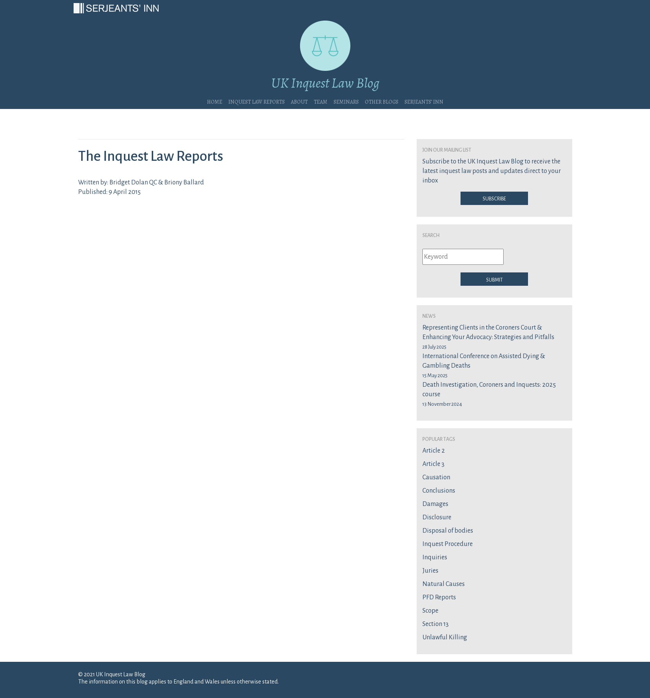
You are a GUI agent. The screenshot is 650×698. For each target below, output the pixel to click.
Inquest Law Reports (256, 101)
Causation (436, 477)
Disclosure (436, 517)
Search (431, 235)
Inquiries (434, 557)
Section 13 (435, 624)
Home (214, 101)
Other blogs (381, 101)
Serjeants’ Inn (423, 101)
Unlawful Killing (444, 637)
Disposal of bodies (447, 530)
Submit (494, 279)
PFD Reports (439, 597)
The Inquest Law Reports (150, 156)
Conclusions (438, 490)
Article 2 (433, 450)
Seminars (346, 101)
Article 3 (433, 464)
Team (320, 101)
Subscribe (494, 198)
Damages (435, 504)
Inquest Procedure (447, 544)
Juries (430, 570)
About (299, 101)
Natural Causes (443, 584)
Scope (430, 610)
